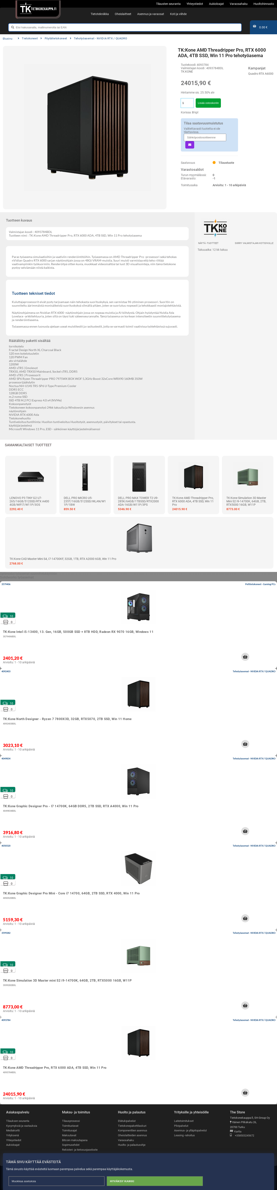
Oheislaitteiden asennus (132, 1135)
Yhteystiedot (13, 1140)
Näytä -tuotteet (208, 243)
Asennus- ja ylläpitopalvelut (190, 1130)
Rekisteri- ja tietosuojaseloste (80, 1149)
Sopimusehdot (70, 1144)
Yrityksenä (12, 1135)
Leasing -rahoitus (184, 1135)
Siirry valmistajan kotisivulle (254, 243)
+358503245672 (242, 1136)
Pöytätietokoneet (53, 38)
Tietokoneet (28, 38)
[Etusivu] (38, 8)
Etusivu (7, 38)
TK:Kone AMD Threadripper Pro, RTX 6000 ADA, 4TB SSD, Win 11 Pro (193, 501)
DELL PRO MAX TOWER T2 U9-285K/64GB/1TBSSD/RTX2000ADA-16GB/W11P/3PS (138, 501)
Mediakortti (13, 1130)
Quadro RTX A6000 (260, 73)
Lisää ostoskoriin (208, 103)
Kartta (235, 1132)
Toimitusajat (69, 1130)
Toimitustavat (70, 1125)
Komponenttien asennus (132, 1130)
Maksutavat (69, 1135)
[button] (245, 657)
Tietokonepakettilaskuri (132, 1125)
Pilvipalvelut (181, 1125)
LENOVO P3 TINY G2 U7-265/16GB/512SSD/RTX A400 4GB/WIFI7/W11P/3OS (29, 501)
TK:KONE (187, 71)
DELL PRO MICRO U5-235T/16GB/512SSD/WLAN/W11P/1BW (85, 501)
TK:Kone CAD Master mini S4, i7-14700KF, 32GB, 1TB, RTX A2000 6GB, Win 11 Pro (63, 559)
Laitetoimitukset (184, 1121)
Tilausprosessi (71, 1121)
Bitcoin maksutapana (74, 1140)
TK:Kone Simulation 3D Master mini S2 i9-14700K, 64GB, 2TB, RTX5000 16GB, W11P (246, 501)
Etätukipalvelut (127, 1121)
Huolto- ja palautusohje (131, 1144)
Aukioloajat (12, 1144)
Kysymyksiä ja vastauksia (21, 1125)
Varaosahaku (126, 1140)
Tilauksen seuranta (17, 1121)
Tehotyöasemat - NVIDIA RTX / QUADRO (98, 38)
